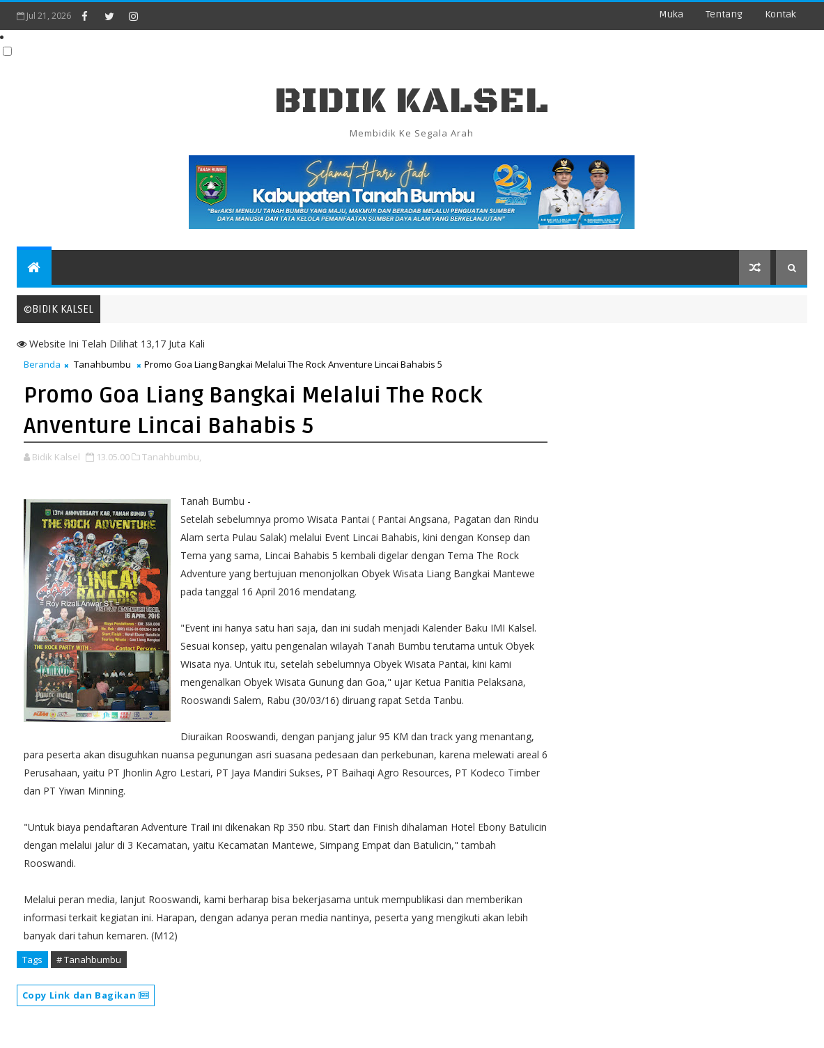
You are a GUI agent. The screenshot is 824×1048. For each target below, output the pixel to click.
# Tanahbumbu (88, 959)
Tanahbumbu (102, 364)
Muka (671, 14)
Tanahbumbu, (171, 457)
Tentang (724, 14)
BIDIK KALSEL (411, 101)
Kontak (780, 14)
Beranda (42, 364)
